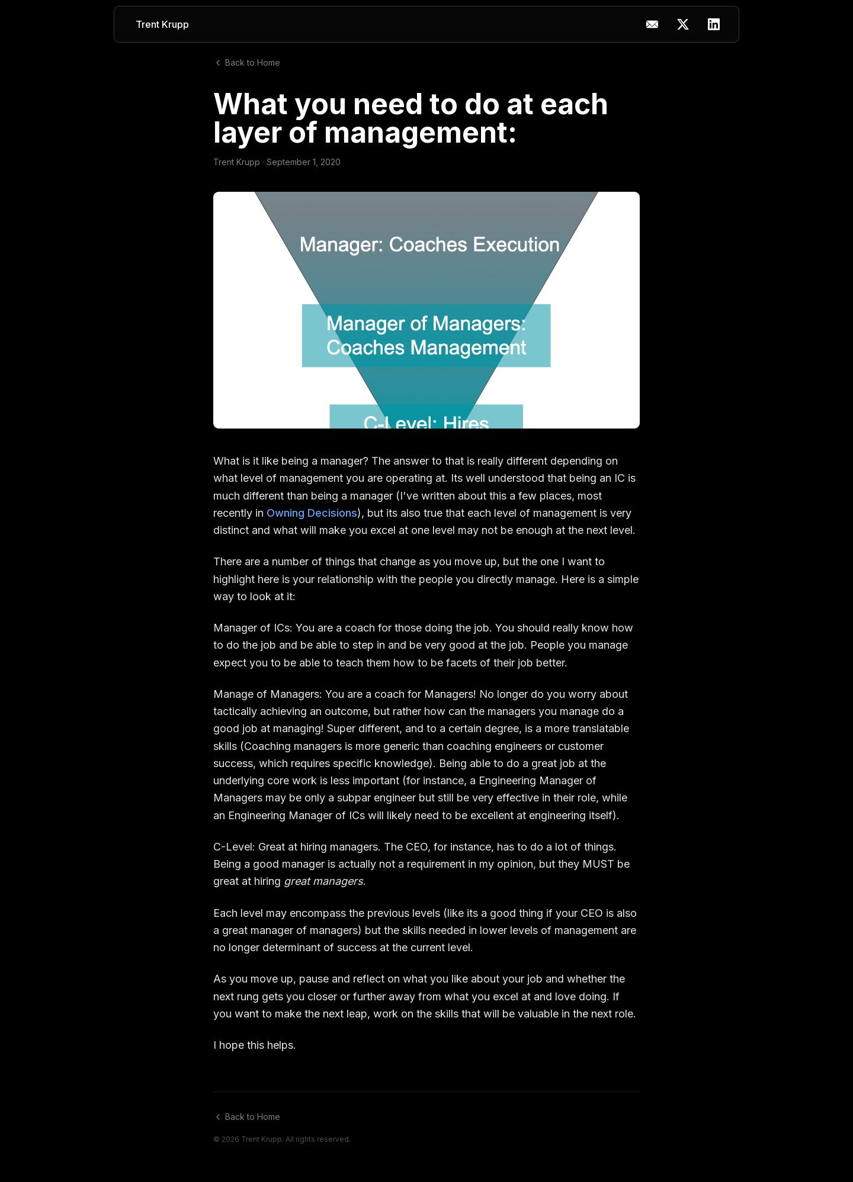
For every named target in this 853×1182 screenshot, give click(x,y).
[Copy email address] (652, 24)
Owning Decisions (312, 513)
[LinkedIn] (713, 24)
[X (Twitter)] (683, 24)
